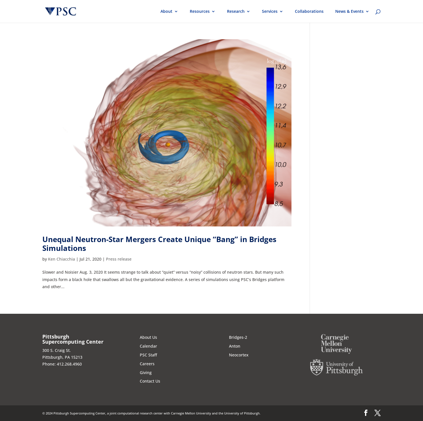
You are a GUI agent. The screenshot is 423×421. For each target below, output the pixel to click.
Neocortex (239, 355)
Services (270, 11)
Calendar (148, 346)
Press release (119, 259)
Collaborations (309, 11)
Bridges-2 (238, 337)
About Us (148, 337)
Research (236, 11)
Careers (147, 363)
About (166, 11)
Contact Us (150, 381)
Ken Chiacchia (61, 259)
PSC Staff (148, 355)
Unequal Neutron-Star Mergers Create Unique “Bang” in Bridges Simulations (159, 243)
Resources (200, 11)
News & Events (349, 11)
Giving (146, 372)
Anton (234, 346)
